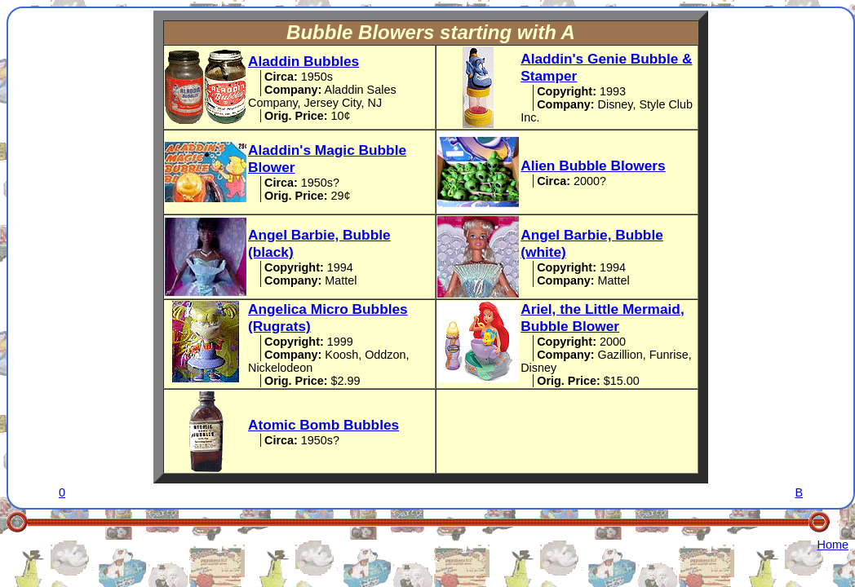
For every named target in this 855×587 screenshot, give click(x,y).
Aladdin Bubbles (303, 61)
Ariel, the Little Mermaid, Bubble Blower (602, 317)
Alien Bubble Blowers (593, 165)
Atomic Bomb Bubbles (323, 425)
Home (832, 544)
